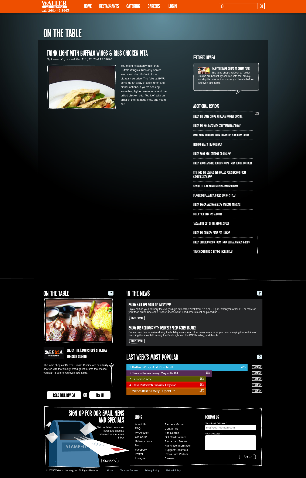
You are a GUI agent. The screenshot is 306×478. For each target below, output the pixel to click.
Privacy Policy (152, 470)
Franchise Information (178, 445)
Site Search (172, 432)
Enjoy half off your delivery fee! (150, 304)
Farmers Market (174, 424)
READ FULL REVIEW (64, 395)
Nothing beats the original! (207, 144)
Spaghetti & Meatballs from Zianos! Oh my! (215, 186)
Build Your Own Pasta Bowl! (207, 214)
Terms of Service (129, 470)
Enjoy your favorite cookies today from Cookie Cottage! (222, 163)
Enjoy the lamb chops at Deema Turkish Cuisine (236, 68)
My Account (142, 432)
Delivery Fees (143, 441)
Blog (137, 445)
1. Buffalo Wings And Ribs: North (151, 367)
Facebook (141, 449)
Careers (154, 5)
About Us (140, 424)
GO (261, 6)
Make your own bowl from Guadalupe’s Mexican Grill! (221, 135)
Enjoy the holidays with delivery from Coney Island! (162, 328)
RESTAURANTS (109, 5)
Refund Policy (173, 470)
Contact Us (171, 428)
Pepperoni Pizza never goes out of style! (214, 195)
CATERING (133, 5)
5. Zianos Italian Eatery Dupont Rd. (152, 391)
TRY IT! (100, 395)
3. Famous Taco (139, 379)
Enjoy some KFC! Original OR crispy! (212, 153)
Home (110, 470)
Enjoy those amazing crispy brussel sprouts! (217, 204)
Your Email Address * (216, 423)
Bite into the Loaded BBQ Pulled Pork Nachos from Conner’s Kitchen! (219, 174)
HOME (88, 5)
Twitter (139, 453)
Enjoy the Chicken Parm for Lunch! (211, 232)
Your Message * (213, 433)
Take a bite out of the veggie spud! (211, 223)
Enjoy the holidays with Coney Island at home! (217, 125)
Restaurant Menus (176, 441)
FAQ (137, 428)
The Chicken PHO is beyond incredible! (212, 251)
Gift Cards (141, 436)
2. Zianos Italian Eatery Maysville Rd (153, 373)
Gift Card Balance (176, 437)
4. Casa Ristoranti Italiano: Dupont (152, 385)
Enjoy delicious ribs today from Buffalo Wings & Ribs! (221, 242)
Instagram (141, 458)
